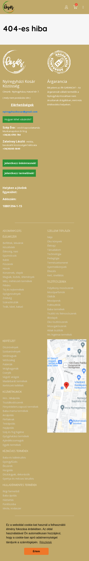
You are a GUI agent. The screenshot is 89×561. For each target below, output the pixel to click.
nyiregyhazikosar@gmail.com (20, 111)
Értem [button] (36, 551)
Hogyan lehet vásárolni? (17, 119)
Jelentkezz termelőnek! (19, 173)
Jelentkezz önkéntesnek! (20, 163)
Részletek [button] (46, 542)
